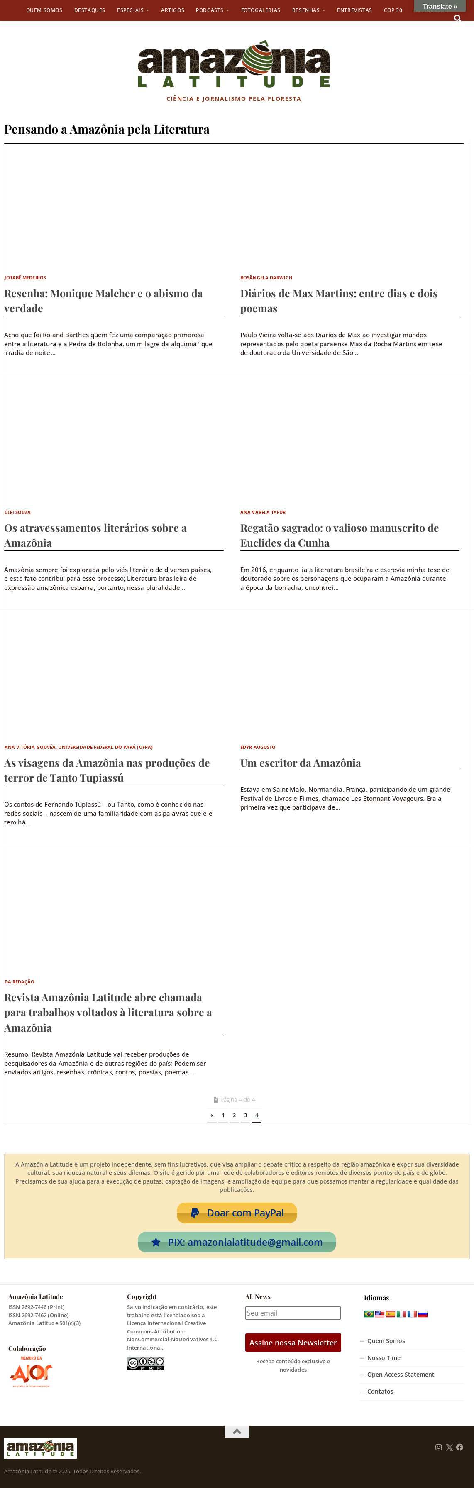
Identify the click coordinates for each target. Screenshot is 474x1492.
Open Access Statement (401, 1378)
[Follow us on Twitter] (449, 1451)
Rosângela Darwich (266, 277)
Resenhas (306, 10)
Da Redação (20, 981)
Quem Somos (44, 10)
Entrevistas (354, 10)
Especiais (130, 10)
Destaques (89, 10)
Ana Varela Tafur (263, 512)
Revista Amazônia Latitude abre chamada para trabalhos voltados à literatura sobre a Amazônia (108, 1012)
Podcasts (210, 10)
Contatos (380, 1395)
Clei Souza (18, 512)
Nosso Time (384, 1362)
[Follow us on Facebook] (460, 1451)
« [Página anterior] (211, 1115)
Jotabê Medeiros (25, 277)
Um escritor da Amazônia (300, 762)
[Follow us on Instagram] (438, 1451)
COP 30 (393, 10)
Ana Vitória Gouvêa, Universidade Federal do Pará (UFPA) (79, 747)
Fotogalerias (261, 10)
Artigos (172, 10)
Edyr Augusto (258, 747)
